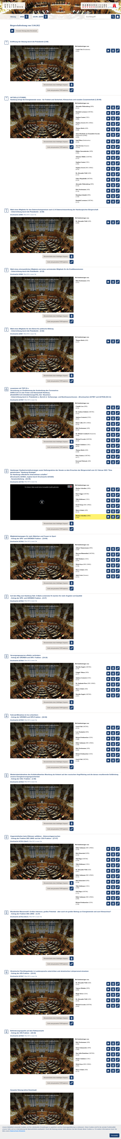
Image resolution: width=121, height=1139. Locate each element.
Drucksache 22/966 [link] (23, 274)
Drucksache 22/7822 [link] (24, 541)
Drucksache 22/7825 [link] (24, 720)
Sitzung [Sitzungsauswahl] (13, 17)
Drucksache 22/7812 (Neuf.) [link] (26, 917)
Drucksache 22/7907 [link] (24, 400)
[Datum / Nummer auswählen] (40, 17)
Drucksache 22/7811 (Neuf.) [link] (26, 841)
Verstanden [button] (114, 1135)
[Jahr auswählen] (24, 17)
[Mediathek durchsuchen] (98, 17)
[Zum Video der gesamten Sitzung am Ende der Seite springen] (24, 31)
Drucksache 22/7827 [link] (24, 976)
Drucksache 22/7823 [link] (24, 601)
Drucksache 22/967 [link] (23, 334)
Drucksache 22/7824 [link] (24, 660)
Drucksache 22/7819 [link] (24, 782)
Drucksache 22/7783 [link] (24, 482)
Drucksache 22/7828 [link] (24, 1036)
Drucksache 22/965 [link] (23, 215)
